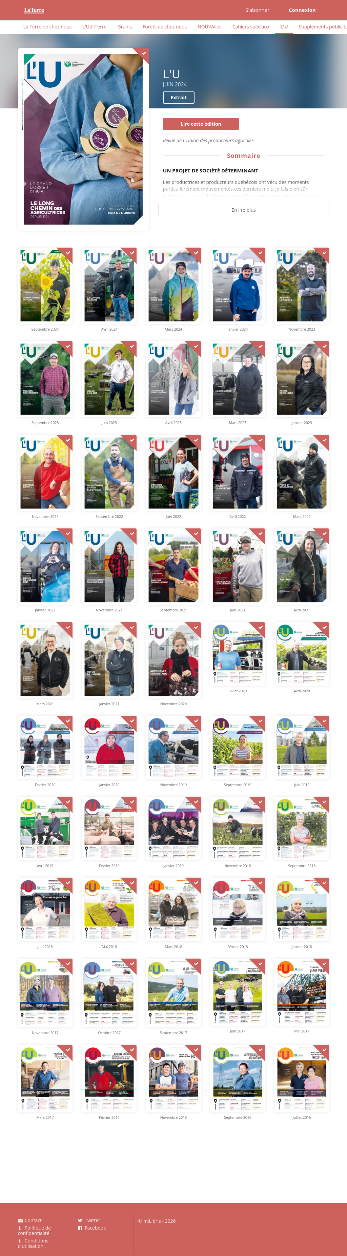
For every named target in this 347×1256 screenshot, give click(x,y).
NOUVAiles (209, 26)
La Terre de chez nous (47, 26)
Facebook (92, 1227)
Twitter (89, 1220)
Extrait (179, 97)
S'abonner (257, 9)
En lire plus (243, 210)
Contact (30, 1220)
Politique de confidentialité (34, 1230)
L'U (284, 26)
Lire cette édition (201, 124)
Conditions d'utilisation (33, 1243)
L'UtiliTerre (94, 26)
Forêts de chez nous (165, 26)
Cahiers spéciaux (251, 26)
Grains (124, 26)
